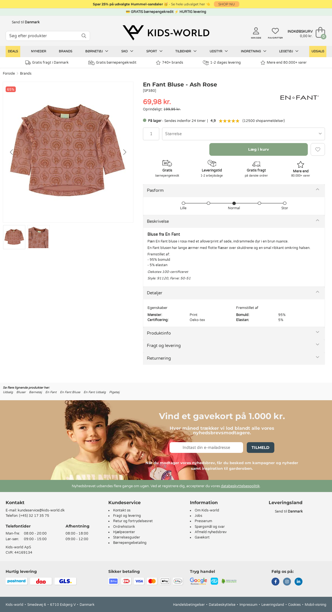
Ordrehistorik (124, 527)
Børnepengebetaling (130, 543)
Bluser (21, 392)
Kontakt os (122, 510)
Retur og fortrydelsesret (133, 521)
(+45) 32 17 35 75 (34, 516)
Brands (65, 51)
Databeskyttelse (222, 605)
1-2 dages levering (222, 62)
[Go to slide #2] (38, 237)
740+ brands (169, 63)
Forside (9, 73)
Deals (13, 51)
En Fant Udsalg (95, 392)
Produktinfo (159, 333)
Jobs (198, 516)
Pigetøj (114, 392)
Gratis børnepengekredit (112, 63)
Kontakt (15, 502)
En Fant (51, 392)
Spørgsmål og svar (210, 527)
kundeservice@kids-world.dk (41, 510)
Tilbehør (186, 51)
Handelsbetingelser (189, 605)
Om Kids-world (207, 510)
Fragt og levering (164, 345)
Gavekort (202, 537)
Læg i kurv (258, 149)
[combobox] (243, 134)
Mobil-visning (315, 605)
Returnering (159, 358)
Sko (127, 51)
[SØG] (84, 36)
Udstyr (219, 51)
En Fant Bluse (70, 392)
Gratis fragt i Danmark (47, 63)
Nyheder (38, 51)
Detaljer (154, 292)
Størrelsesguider (126, 537)
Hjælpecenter (124, 532)
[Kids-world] (166, 33)
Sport (154, 51)
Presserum (203, 521)
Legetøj (289, 51)
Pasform (155, 190)
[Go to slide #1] (14, 237)
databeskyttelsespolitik (240, 486)
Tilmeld (261, 447)
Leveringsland (272, 605)
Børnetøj (96, 51)
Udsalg (317, 51)
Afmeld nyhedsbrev (210, 532)
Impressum (248, 605)
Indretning (253, 51)
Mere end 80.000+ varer (284, 63)
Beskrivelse (158, 221)
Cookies (294, 605)
